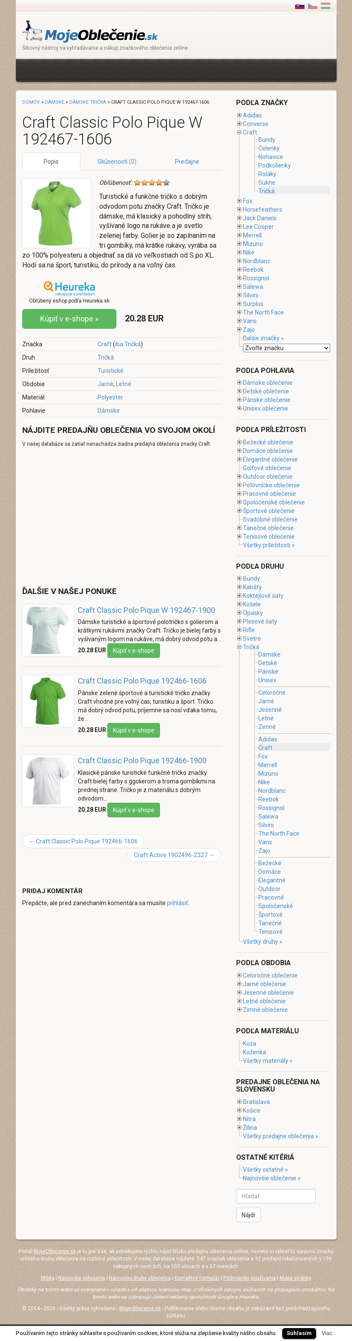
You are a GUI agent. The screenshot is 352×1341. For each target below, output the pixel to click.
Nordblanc (256, 261)
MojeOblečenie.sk (55, 1251)
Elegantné (272, 880)
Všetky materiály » (268, 1061)
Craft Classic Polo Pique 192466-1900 (142, 760)
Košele (252, 604)
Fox (247, 201)
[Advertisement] (178, 69)
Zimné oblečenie (265, 1010)
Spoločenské (275, 906)
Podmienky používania (249, 1278)
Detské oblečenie (266, 391)
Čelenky (269, 148)
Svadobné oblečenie (270, 519)
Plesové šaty (260, 621)
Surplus (253, 304)
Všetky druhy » (262, 942)
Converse (256, 124)
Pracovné (271, 897)
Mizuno (253, 244)
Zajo (249, 330)
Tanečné (270, 923)
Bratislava (256, 1102)
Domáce (269, 872)
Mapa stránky (295, 1278)
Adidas (252, 115)
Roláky (267, 174)
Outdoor (269, 889)
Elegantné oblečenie (270, 459)
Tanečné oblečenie (268, 528)
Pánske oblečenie (266, 400)
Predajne (187, 161)
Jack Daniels (260, 218)
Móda (47, 1278)
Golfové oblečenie (267, 468)
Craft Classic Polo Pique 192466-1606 (142, 680)
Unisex (267, 680)
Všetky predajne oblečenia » (280, 1136)
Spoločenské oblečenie (274, 502)
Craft (105, 344)
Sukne (266, 183)
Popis (51, 161)
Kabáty (252, 587)
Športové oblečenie (269, 511)
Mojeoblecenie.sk (140, 1308)
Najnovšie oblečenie (81, 1278)
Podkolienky (274, 165)
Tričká (106, 357)
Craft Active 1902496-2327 (174, 855)
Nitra (249, 1119)
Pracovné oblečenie (269, 494)
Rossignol (256, 278)
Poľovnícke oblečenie (271, 485)
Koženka (254, 1052)
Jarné (105, 384)
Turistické (111, 370)
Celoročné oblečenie (270, 975)
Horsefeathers (262, 210)
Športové (270, 915)
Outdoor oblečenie (268, 477)
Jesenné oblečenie (268, 993)
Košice (251, 1110)
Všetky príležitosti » (269, 545)
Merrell (252, 235)
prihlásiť (177, 903)
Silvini (250, 295)
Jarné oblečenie (264, 984)
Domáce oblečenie (268, 451)
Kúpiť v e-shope (133, 650)
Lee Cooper (258, 227)
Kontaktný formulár (197, 1278)
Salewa (253, 287)
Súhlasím (299, 1333)
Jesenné (270, 710)
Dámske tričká (87, 102)
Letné (123, 384)
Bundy (266, 140)
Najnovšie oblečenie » (272, 1178)
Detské (267, 663)
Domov (31, 102)
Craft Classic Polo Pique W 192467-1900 (146, 610)
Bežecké (269, 863)
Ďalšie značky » (263, 338)
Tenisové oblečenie (269, 537)
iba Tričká (128, 344)
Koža (249, 1044)
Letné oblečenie (264, 1001)
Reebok (253, 270)
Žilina (250, 1128)
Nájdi (248, 1215)
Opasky (253, 613)
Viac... (329, 1333)
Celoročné (272, 693)
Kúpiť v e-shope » (69, 318)
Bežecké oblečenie (268, 442)
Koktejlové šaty (263, 596)
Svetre (252, 639)
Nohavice (270, 157)
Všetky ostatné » (265, 1170)
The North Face (263, 312)
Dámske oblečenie (268, 383)
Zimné (267, 727)
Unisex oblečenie (265, 408)
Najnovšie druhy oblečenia (140, 1278)
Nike (248, 252)
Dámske (109, 410)
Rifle (249, 630)
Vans (250, 321)
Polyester (110, 397)
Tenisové (270, 932)
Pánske (268, 672)
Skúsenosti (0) (117, 161)
